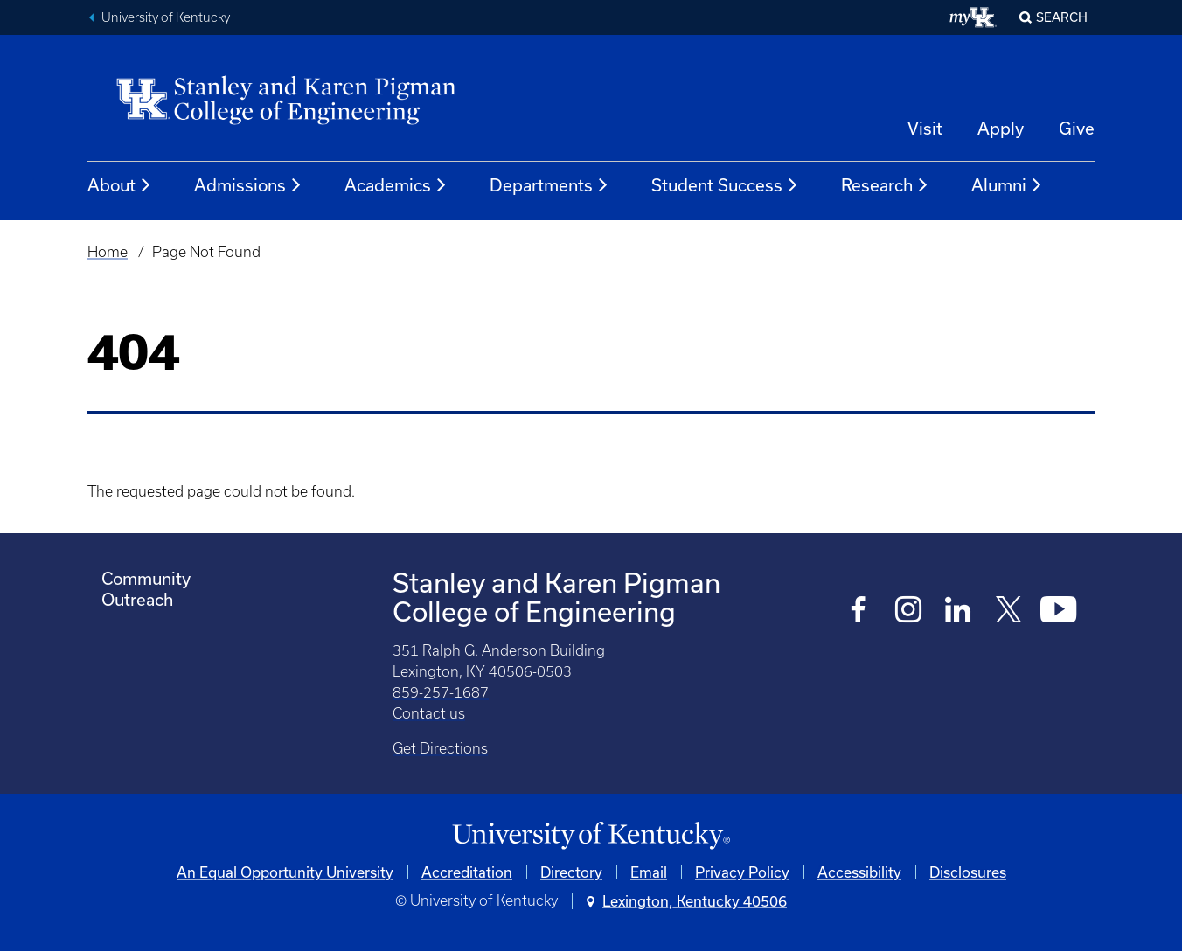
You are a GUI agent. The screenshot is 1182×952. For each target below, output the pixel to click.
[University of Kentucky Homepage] (591, 836)
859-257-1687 (441, 692)
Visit (924, 128)
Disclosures (967, 872)
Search (1062, 17)
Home (107, 252)
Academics (396, 185)
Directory (571, 872)
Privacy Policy (742, 872)
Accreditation (466, 872)
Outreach (137, 599)
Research (885, 185)
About (119, 185)
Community (146, 578)
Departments (549, 185)
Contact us (429, 713)
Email (648, 872)
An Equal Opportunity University (285, 872)
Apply (1000, 128)
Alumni (1007, 185)
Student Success (725, 185)
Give (1077, 128)
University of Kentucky (165, 17)
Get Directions (440, 748)
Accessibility (859, 872)
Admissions (248, 185)
